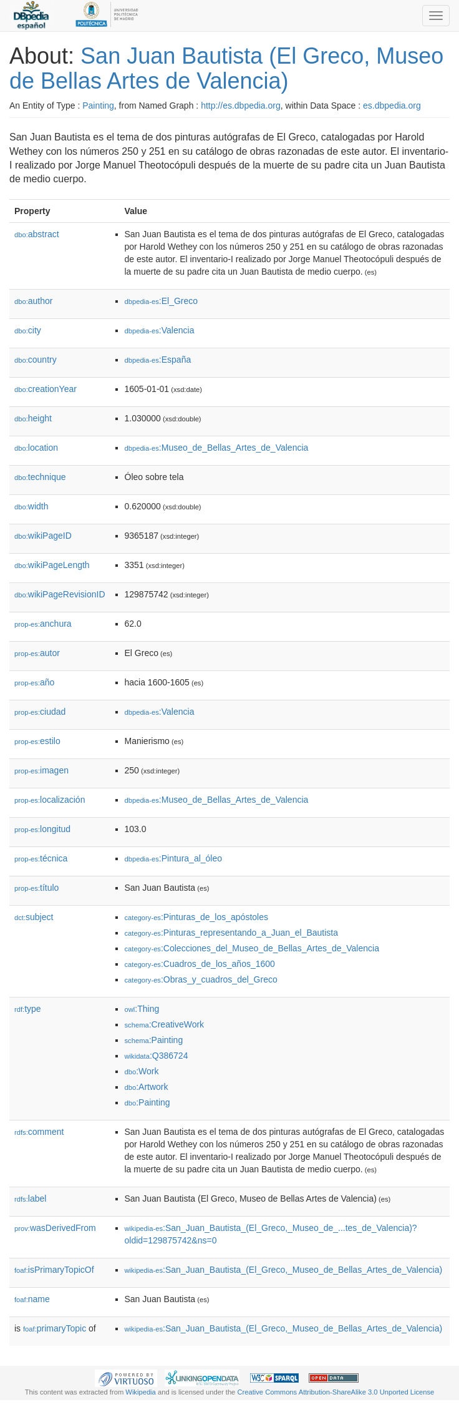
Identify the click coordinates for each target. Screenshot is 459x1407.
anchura (43, 624)
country (35, 360)
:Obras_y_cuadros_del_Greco (201, 979)
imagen (41, 770)
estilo (37, 741)
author (33, 301)
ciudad (39, 712)
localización (49, 800)
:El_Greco (161, 301)
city (27, 330)
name (32, 1299)
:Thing (142, 1009)
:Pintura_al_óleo (174, 858)
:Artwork (146, 1087)
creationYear (45, 389)
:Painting (154, 1040)
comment (39, 1132)
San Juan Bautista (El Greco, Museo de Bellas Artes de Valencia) (226, 68)
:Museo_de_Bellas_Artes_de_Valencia (217, 448)
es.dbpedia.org (392, 105)
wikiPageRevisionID (59, 594)
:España (158, 360)
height (33, 418)
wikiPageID (43, 536)
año (34, 682)
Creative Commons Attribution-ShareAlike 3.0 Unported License (335, 1392)
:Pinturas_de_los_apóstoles (196, 917)
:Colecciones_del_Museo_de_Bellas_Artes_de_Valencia (252, 948)
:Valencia (160, 330)
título (36, 888)
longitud (42, 829)
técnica (40, 858)
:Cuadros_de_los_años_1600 (200, 964)
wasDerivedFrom (55, 1228)
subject (33, 917)
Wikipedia (140, 1392)
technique (40, 477)
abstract (36, 234)
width (31, 506)
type (27, 1009)
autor (37, 653)
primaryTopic (54, 1328)
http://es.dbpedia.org (241, 105)
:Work (142, 1071)
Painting (98, 105)
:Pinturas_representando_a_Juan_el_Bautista (232, 933)
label (30, 1199)
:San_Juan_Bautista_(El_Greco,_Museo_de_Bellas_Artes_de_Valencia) (284, 1270)
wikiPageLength (52, 565)
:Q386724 (156, 1056)
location (36, 448)
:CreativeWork (165, 1024)
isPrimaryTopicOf (54, 1270)
